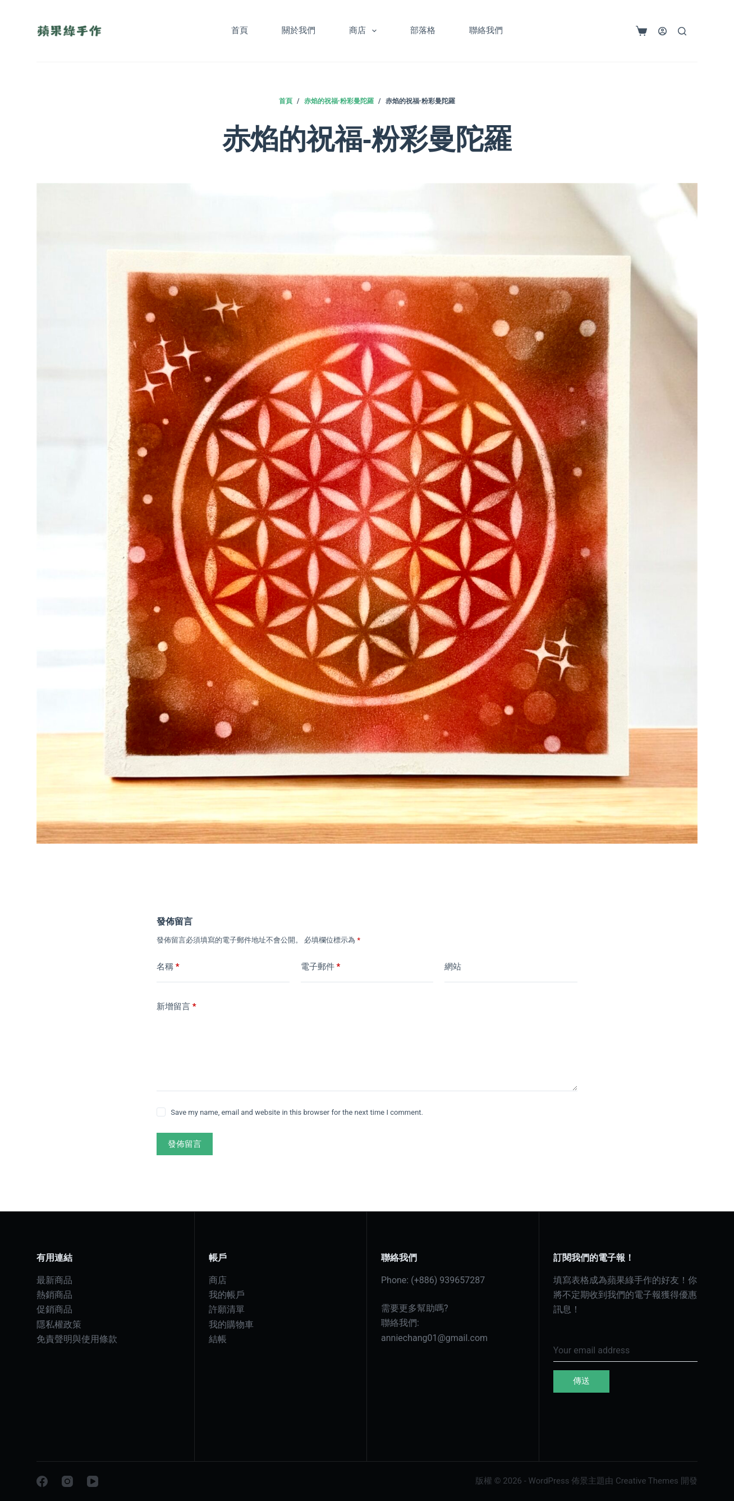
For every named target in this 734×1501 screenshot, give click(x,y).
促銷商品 (54, 1309)
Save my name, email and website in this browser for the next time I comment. (297, 1112)
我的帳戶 (227, 1294)
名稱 (168, 967)
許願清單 (227, 1309)
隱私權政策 (58, 1324)
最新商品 (54, 1280)
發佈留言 (184, 1144)
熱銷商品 (54, 1294)
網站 (452, 967)
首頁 (239, 30)
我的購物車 (231, 1324)
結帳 (218, 1339)
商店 (365, 31)
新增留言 (176, 1007)
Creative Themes (647, 1481)
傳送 (581, 1381)
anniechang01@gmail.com (434, 1338)
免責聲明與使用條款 (76, 1339)
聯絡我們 (486, 30)
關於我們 (298, 30)
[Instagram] (67, 1481)
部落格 (422, 30)
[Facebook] (42, 1481)
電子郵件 (321, 967)
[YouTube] (92, 1481)
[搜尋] (682, 31)
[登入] (662, 31)
